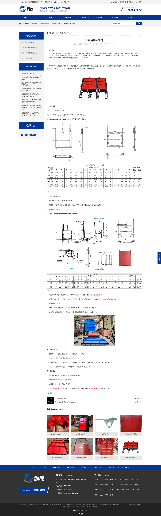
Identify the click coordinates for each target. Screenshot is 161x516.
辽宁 (101, 490)
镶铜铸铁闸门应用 (69, 23)
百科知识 (115, 17)
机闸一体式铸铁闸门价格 (29, 53)
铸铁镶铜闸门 (44, 23)
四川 (136, 479)
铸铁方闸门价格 (26, 58)
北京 (96, 490)
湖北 (121, 479)
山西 (116, 485)
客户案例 (67, 17)
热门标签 (122, 2)
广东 (131, 479)
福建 (111, 479)
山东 (131, 485)
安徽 (96, 479)
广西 (132, 490)
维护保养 (99, 17)
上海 (111, 485)
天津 (137, 490)
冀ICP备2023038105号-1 (80, 510)
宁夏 (106, 495)
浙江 (106, 479)
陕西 (136, 485)
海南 (96, 485)
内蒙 (127, 490)
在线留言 (138, 2)
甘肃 (118, 490)
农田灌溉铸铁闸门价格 (29, 47)
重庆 (96, 495)
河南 (126, 485)
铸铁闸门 (34, 23)
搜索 (139, 23)
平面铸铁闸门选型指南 (28, 73)
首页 (25, 17)
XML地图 (80, 514)
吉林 (106, 490)
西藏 (101, 495)
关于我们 (130, 2)
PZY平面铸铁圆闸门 (61, 398)
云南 (106, 485)
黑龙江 (112, 490)
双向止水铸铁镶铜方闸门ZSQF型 (65, 402)
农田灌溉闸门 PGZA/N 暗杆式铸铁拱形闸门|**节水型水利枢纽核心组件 (31, 107)
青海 (122, 490)
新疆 (111, 495)
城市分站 (114, 2)
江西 (116, 479)
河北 (121, 485)
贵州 (101, 485)
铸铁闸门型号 (56, 23)
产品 (37, 17)
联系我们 (131, 17)
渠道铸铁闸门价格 (27, 42)
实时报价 (52, 17)
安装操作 (83, 17)
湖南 (126, 479)
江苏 (101, 479)
